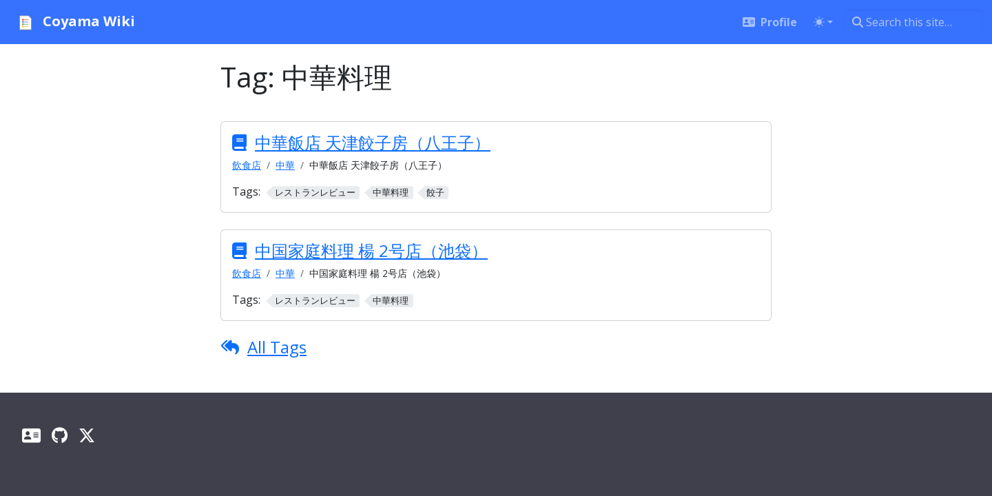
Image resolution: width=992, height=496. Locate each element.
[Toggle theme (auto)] (823, 22)
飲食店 (246, 165)
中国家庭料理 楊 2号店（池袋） (371, 250)
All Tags (277, 346)
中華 (285, 165)
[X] (87, 435)
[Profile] (31, 435)
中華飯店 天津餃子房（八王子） (372, 142)
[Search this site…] (914, 22)
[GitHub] (60, 435)
